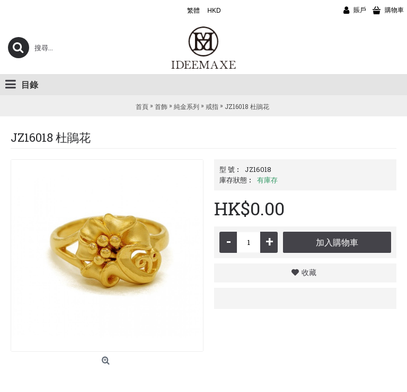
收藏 (309, 272)
